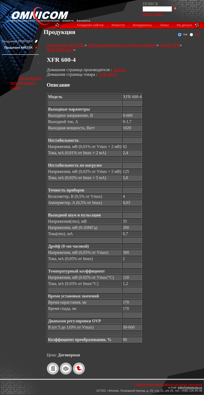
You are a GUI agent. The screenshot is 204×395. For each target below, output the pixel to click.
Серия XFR (170, 45)
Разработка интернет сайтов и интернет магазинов (168, 384)
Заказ (164, 25)
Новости (118, 25)
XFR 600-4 (107, 74)
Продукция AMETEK (18, 47)
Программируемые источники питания (122, 45)
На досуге (184, 25)
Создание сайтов (90, 25)
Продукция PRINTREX (17, 41)
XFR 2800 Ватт (60, 49)
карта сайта (153, 14)
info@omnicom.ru (190, 387)
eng (197, 34)
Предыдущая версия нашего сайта (25, 83)
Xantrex (119, 69)
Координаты (142, 25)
